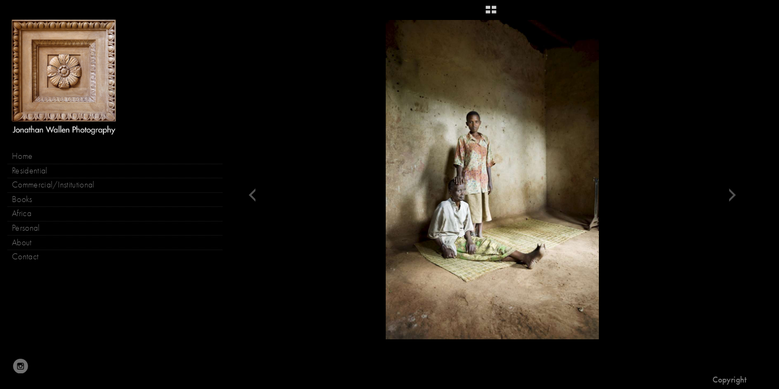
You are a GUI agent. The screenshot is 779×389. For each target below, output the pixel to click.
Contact (25, 256)
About (22, 242)
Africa (21, 213)
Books (27, 199)
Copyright (729, 379)
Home (22, 156)
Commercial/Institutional (53, 185)
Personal (26, 228)
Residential (30, 171)
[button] (491, 13)
